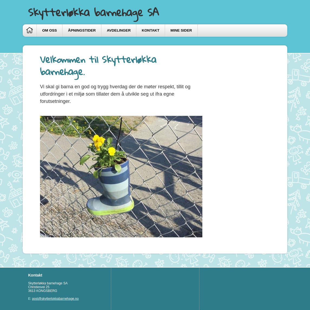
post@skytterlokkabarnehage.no (55, 299)
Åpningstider (82, 30)
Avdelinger (119, 30)
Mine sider (181, 30)
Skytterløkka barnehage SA (93, 12)
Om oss (49, 30)
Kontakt (150, 30)
